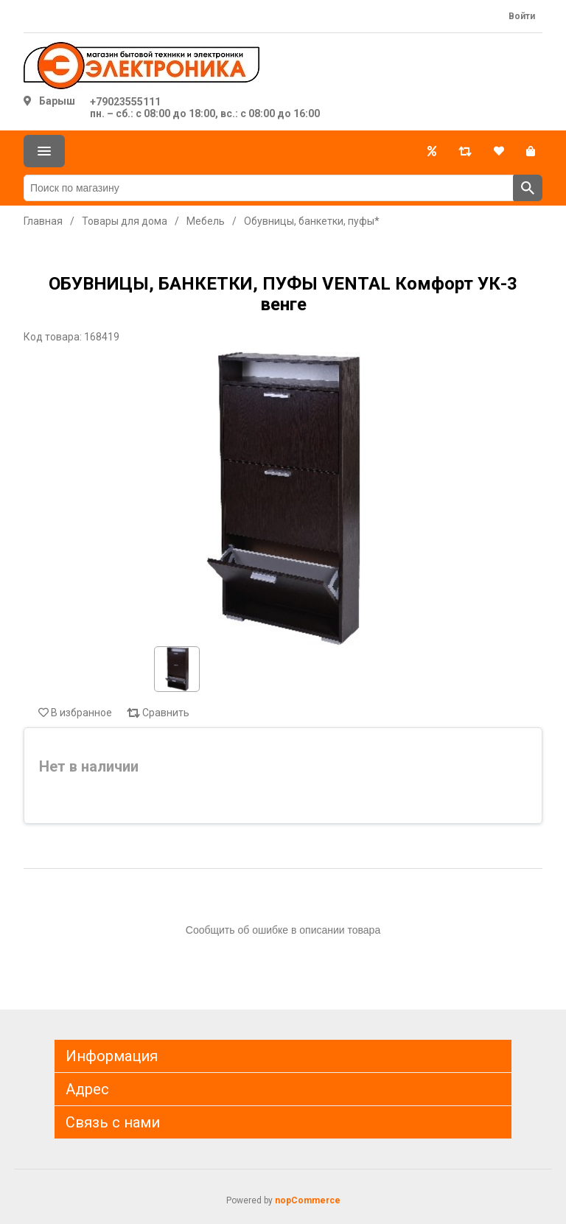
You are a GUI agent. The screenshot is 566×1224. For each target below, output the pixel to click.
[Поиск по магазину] (269, 188)
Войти (522, 16)
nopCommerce (307, 1200)
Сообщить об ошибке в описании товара (283, 930)
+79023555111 (125, 102)
